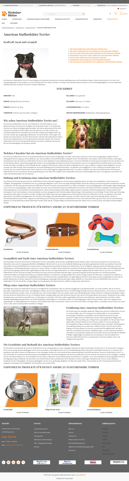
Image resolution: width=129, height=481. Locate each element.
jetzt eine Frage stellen (26, 5)
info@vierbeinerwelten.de (14, 445)
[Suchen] (83, 14)
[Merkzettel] (115, 14)
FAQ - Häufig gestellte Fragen (43, 443)
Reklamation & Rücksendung (43, 439)
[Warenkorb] (124, 14)
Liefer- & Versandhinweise (42, 432)
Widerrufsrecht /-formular (77, 439)
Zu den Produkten (23, 252)
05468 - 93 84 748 (9, 437)
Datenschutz (72, 436)
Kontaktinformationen (41, 429)
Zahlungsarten (38, 436)
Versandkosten (80, 475)
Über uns (71, 429)
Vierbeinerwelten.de (8, 28)
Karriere (71, 432)
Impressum (72, 450)
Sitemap (36, 447)
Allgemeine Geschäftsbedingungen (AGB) (81, 447)
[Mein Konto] (110, 14)
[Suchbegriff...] (62, 14)
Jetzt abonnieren (86, 5)
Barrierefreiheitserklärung (76, 443)
